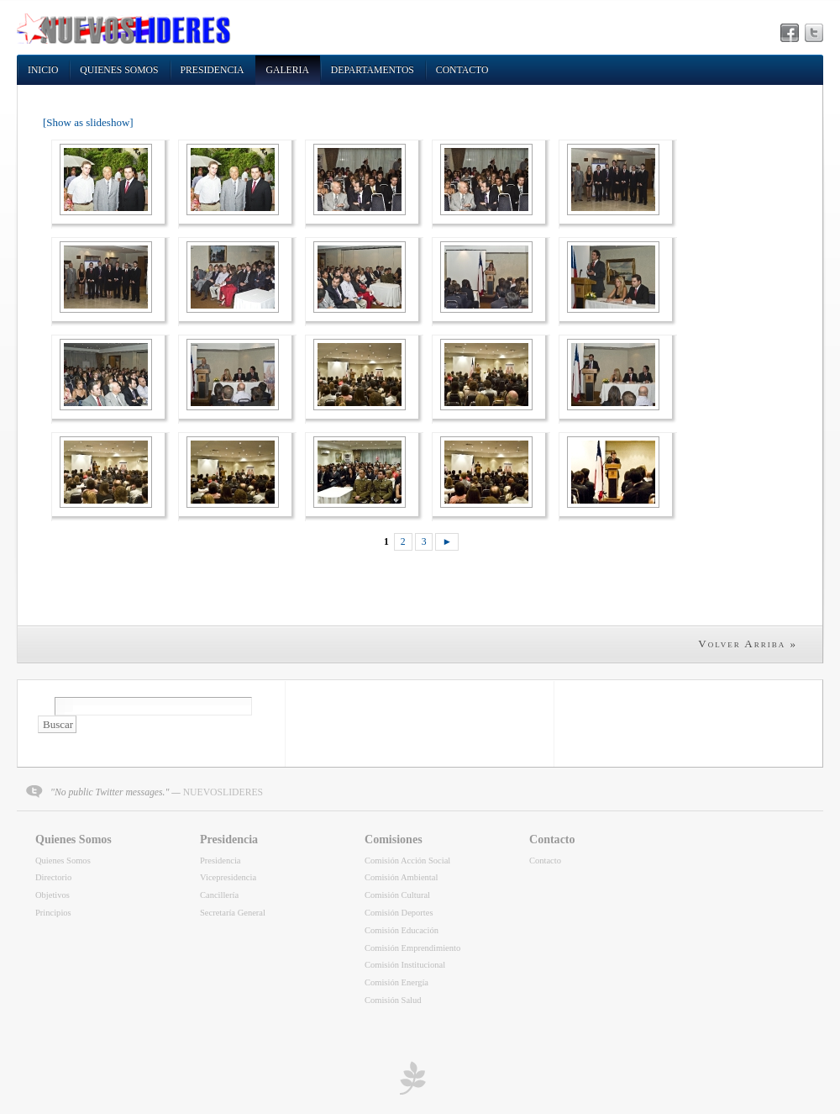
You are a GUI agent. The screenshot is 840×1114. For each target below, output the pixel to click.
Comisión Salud (393, 1000)
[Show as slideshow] (88, 122)
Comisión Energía (396, 982)
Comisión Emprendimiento (412, 948)
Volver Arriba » (747, 643)
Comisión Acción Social (407, 860)
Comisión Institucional (405, 964)
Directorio (53, 877)
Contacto (462, 70)
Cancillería (219, 895)
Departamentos (372, 70)
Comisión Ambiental (401, 877)
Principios (53, 912)
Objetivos (52, 895)
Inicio (43, 70)
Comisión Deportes (399, 912)
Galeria (287, 70)
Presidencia (212, 70)
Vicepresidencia (228, 877)
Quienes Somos (119, 70)
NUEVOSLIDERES (223, 792)
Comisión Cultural (397, 895)
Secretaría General (232, 912)
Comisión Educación (401, 930)
